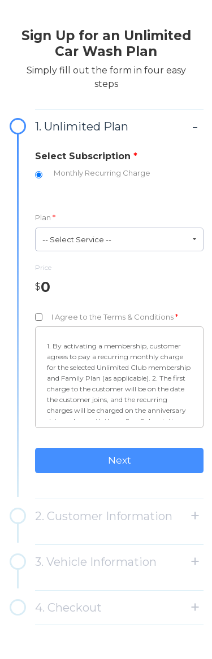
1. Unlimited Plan (81, 126)
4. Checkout (68, 607)
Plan (45, 217)
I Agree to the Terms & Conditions (114, 316)
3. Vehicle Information (96, 562)
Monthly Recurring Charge (102, 172)
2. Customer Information (103, 516)
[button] (119, 239)
